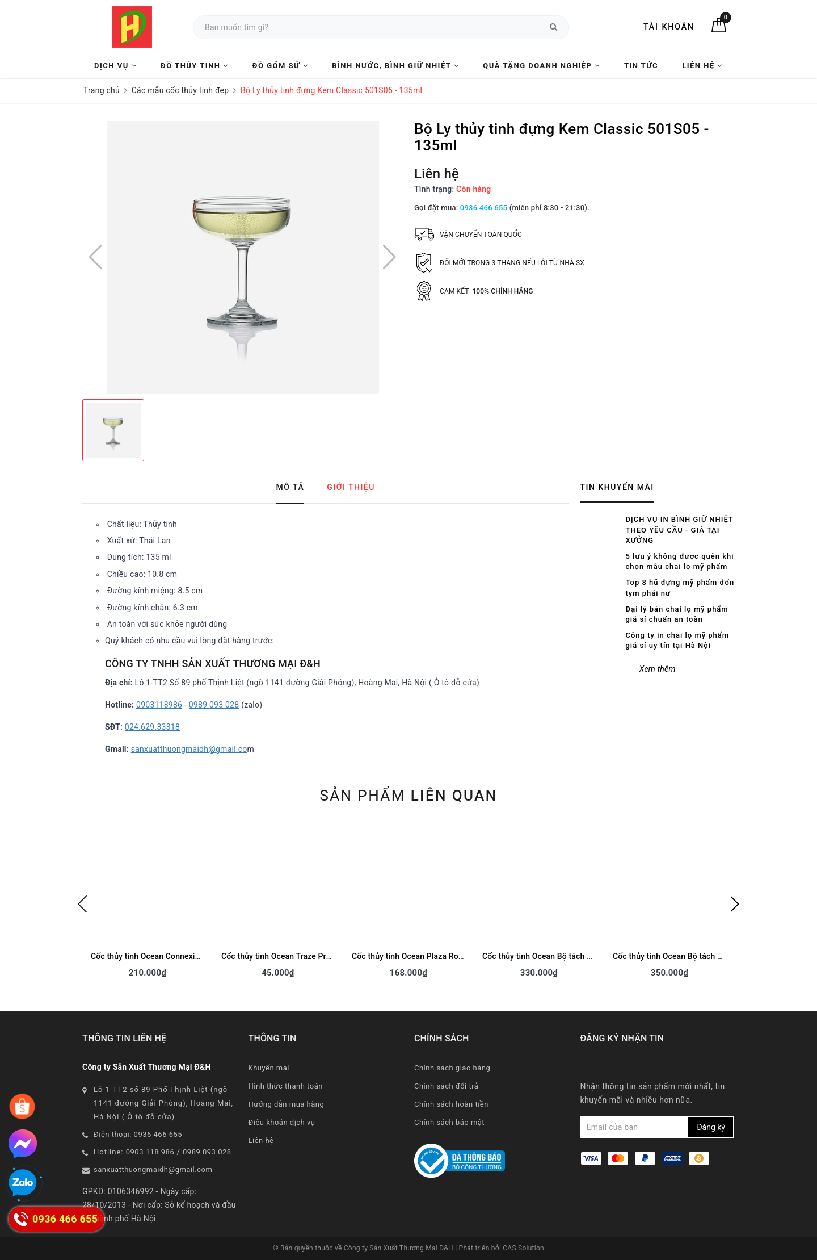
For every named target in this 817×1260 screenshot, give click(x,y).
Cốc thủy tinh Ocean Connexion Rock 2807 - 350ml (183, 956)
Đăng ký (711, 1127)
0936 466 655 (483, 207)
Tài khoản (668, 26)
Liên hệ (702, 65)
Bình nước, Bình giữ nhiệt (395, 65)
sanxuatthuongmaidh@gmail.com (153, 1169)
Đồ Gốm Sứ (280, 65)
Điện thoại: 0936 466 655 (138, 1134)
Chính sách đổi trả (446, 1086)
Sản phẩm (408, 795)
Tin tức (641, 65)
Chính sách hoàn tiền (451, 1104)
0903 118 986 (150, 1152)
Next (734, 903)
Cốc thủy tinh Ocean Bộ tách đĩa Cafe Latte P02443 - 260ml (589, 956)
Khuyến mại (269, 1068)
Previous (82, 903)
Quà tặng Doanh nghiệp (541, 65)
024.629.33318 (152, 726)
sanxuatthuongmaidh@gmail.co (189, 749)
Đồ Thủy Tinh (195, 65)
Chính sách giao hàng (452, 1068)
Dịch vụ (115, 65)
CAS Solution (523, 1248)
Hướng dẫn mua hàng (287, 1104)
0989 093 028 (214, 704)
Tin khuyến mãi (617, 487)
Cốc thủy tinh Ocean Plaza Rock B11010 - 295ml (439, 956)
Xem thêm (657, 668)
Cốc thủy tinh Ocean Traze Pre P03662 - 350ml (305, 956)
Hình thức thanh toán (286, 1086)
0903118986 (159, 704)
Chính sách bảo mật (449, 1122)
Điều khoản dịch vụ (282, 1122)
